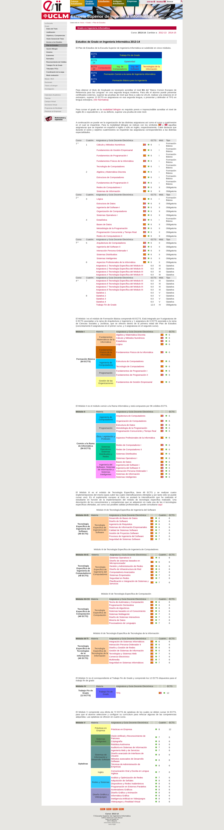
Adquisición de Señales (122, 780)
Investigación (49, 89)
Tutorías (48, 98)
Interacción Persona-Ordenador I (112, 250)
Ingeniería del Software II (108, 247)
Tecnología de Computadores (111, 166)
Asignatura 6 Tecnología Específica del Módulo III (119, 283)
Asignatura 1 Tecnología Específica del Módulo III (119, 265)
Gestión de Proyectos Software (124, 533)
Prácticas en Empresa (121, 729)
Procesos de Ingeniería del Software (126, 536)
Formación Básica (171, 144)
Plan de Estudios (52, 45)
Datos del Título (52, 29)
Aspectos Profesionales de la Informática (116, 262)
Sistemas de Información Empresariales (128, 527)
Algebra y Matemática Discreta (111, 172)
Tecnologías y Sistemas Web (123, 653)
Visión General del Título (55, 39)
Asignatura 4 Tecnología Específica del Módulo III (119, 274)
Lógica (100, 199)
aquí (160, 504)
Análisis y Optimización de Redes (127, 777)
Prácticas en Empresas (53, 111)
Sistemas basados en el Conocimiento (127, 611)
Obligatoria (171, 187)
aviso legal (112, 824)
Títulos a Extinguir (51, 85)
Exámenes (50, 55)
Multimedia (114, 659)
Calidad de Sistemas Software (123, 530)
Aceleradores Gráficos (121, 789)
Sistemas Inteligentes (107, 258)
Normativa (50, 59)
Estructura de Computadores (110, 177)
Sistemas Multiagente (119, 614)
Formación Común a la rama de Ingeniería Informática (129, 74)
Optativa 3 (101, 298)
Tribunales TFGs (52, 69)
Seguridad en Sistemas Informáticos (126, 662)
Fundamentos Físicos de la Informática (115, 161)
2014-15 (172, 32)
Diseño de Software (118, 521)
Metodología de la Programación (112, 228)
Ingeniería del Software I (108, 207)
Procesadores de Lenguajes (122, 623)
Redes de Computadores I (109, 187)
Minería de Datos (117, 620)
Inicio (82, 22)
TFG (118, 693)
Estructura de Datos (106, 203)
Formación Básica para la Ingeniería (129, 80)
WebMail (161, 2)
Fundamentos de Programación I (112, 155)
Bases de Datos (104, 224)
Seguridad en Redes (119, 578)
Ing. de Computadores (120, 67)
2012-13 (162, 32)
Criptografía (116, 741)
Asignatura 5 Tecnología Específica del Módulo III (119, 280)
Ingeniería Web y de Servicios (125, 750)
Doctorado (48, 82)
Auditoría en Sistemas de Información (129, 747)
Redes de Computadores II (109, 236)
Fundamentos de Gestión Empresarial (115, 150)
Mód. (161, 140)
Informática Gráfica (120, 795)
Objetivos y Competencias (55, 35)
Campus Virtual (50, 101)
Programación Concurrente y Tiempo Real (117, 232)
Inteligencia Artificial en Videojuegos (128, 798)
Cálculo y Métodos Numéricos (111, 144)
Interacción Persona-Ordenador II (125, 644)
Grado (47, 26)
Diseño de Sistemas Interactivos (124, 617)
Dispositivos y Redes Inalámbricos (127, 783)
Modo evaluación (52, 75)
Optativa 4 (101, 301)
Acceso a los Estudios (54, 42)
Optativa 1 (101, 292)
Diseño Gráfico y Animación (124, 792)
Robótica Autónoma (120, 744)
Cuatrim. (90, 140)
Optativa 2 (101, 295)
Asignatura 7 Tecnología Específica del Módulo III (119, 286)
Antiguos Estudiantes (118, 2)
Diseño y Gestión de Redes (122, 647)
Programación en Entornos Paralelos (128, 786)
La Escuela (49, 23)
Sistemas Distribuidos (107, 254)
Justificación (50, 32)
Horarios (49, 52)
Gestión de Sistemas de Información (126, 650)
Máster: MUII (49, 79)
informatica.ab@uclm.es (112, 822)
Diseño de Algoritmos (119, 608)
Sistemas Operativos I (107, 215)
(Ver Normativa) (101, 99)
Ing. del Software (135, 67)
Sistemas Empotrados (120, 575)
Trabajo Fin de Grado (130, 55)
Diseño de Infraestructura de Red (125, 569)
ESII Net (151, 2)
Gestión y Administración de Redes (126, 566)
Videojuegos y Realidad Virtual (125, 801)
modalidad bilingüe (112, 109)
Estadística (102, 220)
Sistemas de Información (108, 191)
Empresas (132, 1)
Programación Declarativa (121, 605)
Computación (104, 68)
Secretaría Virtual (51, 105)
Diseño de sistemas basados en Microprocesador (125, 561)
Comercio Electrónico (119, 656)
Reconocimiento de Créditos (56, 62)
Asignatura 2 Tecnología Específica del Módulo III (119, 268)
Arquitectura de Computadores (111, 243)
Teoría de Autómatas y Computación (126, 602)
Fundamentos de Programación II (112, 183)
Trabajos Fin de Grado (54, 65)
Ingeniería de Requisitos (120, 524)
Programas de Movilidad (53, 108)
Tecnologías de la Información (151, 67)
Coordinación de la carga (55, 72)
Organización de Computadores (112, 211)
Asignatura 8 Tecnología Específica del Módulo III (119, 289)
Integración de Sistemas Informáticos (126, 641)
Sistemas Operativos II (120, 557)
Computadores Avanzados (122, 572)
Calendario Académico (53, 95)
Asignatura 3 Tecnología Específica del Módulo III (119, 271)
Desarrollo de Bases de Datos (123, 518)
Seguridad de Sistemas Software (124, 539)
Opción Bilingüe (52, 49)
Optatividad (129, 61)
